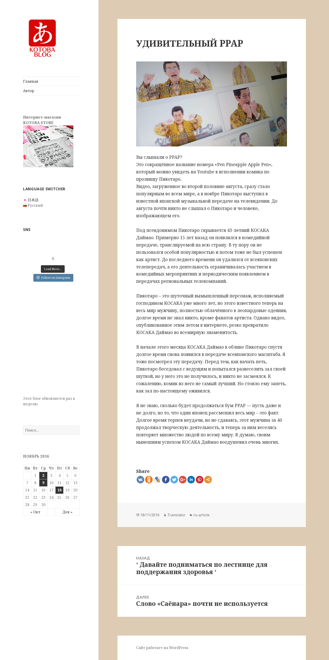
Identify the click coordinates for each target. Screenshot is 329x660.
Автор (28, 90)
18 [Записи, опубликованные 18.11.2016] (59, 490)
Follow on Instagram (53, 278)
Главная (30, 81)
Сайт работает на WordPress (162, 647)
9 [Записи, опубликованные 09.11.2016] (43, 482)
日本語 (33, 199)
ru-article (201, 514)
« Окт (35, 511)
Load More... (52, 269)
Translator (176, 514)
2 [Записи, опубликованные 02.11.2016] (43, 475)
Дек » (67, 511)
